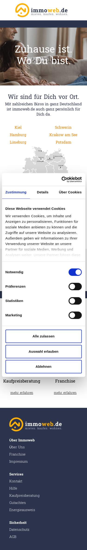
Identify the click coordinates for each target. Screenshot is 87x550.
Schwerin (63, 127)
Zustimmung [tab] (15, 192)
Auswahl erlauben (43, 351)
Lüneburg (18, 142)
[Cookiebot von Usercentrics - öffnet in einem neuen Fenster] (62, 179)
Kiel (18, 127)
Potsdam (63, 142)
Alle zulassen (43, 336)
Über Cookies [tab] (70, 192)
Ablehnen (43, 366)
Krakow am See (63, 135)
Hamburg (18, 135)
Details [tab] (42, 192)
